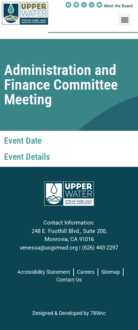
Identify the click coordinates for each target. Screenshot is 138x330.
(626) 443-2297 (100, 247)
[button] (124, 20)
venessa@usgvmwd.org (49, 247)
